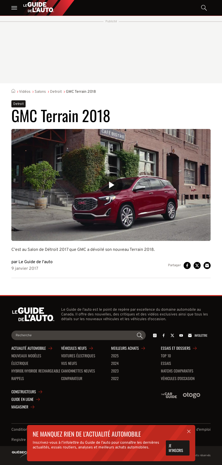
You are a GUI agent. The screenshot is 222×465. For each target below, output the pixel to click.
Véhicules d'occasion (178, 378)
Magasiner (19, 407)
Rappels (17, 378)
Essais (166, 363)
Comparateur (71, 378)
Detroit (56, 91)
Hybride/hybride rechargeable (35, 371)
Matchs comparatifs (177, 371)
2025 (115, 356)
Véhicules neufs (74, 348)
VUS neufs (69, 363)
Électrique (19, 363)
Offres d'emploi (197, 429)
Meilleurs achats (125, 348)
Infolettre (196, 335)
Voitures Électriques (78, 356)
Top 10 (166, 356)
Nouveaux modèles (26, 356)
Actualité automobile (28, 348)
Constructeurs (23, 391)
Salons (40, 91)
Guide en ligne (22, 399)
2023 (115, 371)
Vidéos (25, 91)
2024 (115, 363)
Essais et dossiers (175, 348)
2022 (115, 378)
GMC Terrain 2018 (81, 91)
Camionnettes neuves (78, 371)
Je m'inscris (176, 448)
